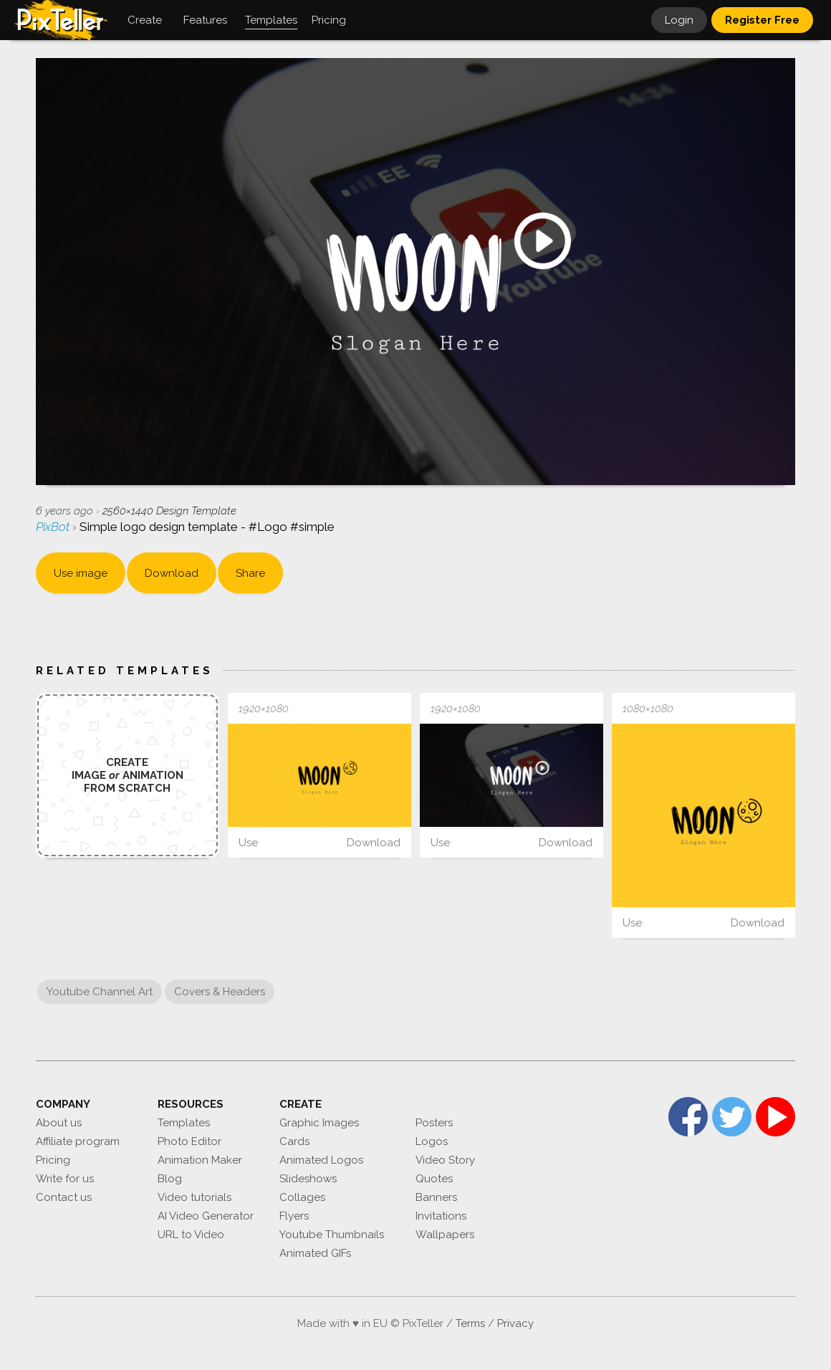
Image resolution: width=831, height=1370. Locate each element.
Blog (170, 1178)
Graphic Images (319, 1122)
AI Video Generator (206, 1215)
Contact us (64, 1197)
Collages (302, 1197)
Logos (432, 1141)
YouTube (775, 1116)
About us (59, 1122)
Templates (184, 1122)
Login (679, 20)
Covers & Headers (219, 991)
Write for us (65, 1178)
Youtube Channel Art (100, 991)
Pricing (53, 1160)
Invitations (441, 1215)
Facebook (688, 1116)
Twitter (731, 1116)
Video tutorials (194, 1197)
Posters (434, 1122)
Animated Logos (321, 1160)
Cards (294, 1141)
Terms (470, 1323)
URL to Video (191, 1234)
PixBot (54, 526)
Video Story (445, 1160)
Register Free (762, 20)
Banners (436, 1197)
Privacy (515, 1323)
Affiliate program (78, 1141)
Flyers (294, 1215)
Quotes (434, 1178)
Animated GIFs (315, 1253)
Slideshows (308, 1178)
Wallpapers (445, 1234)
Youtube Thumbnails (331, 1234)
